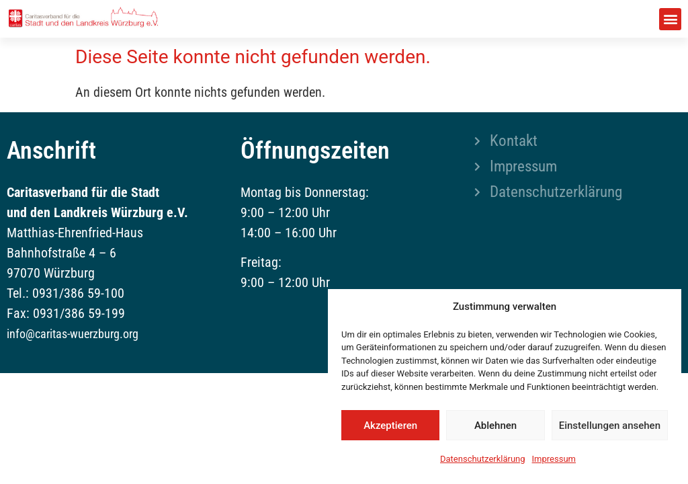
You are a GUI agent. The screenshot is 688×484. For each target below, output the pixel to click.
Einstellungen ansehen (609, 425)
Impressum (554, 459)
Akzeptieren (390, 425)
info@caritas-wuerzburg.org (72, 334)
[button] (670, 19)
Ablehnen (495, 425)
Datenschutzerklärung (482, 459)
